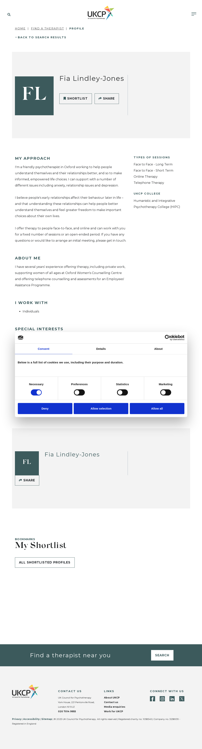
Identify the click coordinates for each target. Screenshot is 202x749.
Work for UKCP (113, 711)
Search (162, 655)
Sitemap (46, 719)
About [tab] (158, 348)
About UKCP (112, 697)
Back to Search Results (42, 37)
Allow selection (101, 408)
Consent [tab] (43, 348)
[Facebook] (152, 698)
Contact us (111, 702)
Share (107, 98)
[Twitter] (182, 698)
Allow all (157, 408)
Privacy (16, 719)
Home (20, 28)
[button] (8, 15)
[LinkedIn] (172, 698)
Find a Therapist (47, 28)
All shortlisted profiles (44, 562)
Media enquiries (114, 706)
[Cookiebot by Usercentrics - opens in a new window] (167, 338)
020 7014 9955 (67, 711)
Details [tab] (101, 348)
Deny (45, 408)
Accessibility (31, 719)
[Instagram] (162, 698)
